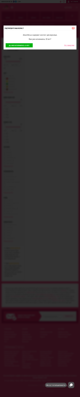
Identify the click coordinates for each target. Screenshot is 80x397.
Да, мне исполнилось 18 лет (19, 45)
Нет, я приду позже (69, 45)
